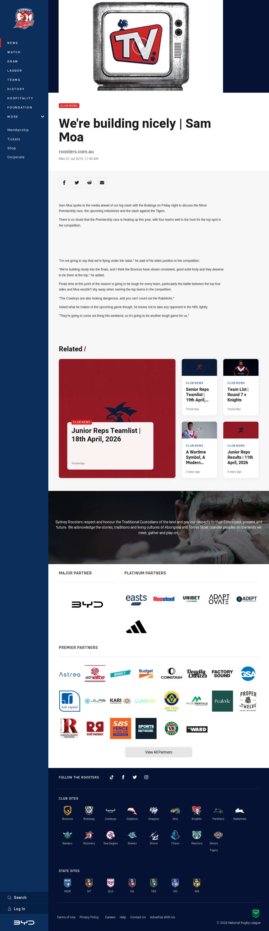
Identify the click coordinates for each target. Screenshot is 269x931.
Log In (16, 908)
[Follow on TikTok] (112, 777)
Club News (69, 105)
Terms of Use (66, 917)
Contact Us (138, 917)
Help (123, 917)
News (12, 43)
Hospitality (20, 98)
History (16, 89)
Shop (11, 148)
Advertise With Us (162, 917)
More (25, 117)
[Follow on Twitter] (135, 777)
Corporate (16, 157)
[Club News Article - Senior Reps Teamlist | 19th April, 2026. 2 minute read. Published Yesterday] (199, 387)
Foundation (20, 107)
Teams (14, 80)
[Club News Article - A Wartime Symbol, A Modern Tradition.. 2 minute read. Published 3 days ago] (199, 450)
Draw (12, 61)
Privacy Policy (89, 917)
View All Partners (158, 752)
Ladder (14, 70)
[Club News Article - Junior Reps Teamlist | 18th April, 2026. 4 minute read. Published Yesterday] (117, 418)
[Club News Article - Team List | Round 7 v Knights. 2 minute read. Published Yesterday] (240, 387)
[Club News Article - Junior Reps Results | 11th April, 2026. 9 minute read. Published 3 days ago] (240, 450)
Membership (18, 129)
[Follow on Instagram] (146, 777)
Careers (110, 917)
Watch (14, 52)
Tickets (13, 139)
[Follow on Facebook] (123, 777)
